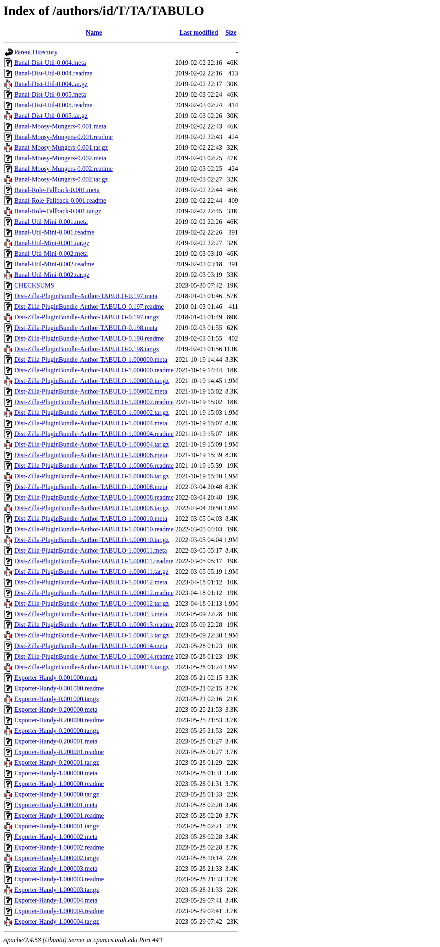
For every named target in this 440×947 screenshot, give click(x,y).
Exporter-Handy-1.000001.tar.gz (56, 826)
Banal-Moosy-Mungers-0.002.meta (60, 158)
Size (231, 32)
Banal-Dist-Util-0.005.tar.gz (51, 115)
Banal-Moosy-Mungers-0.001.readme (63, 136)
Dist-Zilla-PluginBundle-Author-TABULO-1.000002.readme (94, 401)
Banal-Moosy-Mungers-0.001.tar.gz (61, 147)
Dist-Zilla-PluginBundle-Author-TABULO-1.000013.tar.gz (91, 635)
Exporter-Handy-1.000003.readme (59, 879)
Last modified (198, 32)
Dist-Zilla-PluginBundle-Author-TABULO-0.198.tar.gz (86, 348)
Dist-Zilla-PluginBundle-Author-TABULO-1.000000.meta (90, 359)
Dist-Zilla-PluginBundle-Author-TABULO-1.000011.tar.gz (91, 571)
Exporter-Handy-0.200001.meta (55, 741)
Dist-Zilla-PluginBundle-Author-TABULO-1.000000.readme (94, 370)
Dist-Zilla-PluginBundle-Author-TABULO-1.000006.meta (90, 454)
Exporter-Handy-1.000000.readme (59, 783)
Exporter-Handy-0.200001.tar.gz (56, 762)
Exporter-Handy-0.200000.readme (59, 720)
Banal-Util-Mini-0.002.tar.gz (51, 274)
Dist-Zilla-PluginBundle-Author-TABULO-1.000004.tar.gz (91, 444)
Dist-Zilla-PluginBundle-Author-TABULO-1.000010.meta (90, 518)
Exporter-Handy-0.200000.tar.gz (56, 730)
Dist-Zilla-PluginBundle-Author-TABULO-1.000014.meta (90, 645)
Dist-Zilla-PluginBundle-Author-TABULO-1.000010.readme (94, 529)
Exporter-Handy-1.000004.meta (55, 900)
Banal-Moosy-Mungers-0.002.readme (63, 168)
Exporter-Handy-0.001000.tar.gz (56, 698)
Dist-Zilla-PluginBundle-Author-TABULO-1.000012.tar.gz (91, 603)
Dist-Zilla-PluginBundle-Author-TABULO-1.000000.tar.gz (91, 380)
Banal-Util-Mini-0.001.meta (51, 221)
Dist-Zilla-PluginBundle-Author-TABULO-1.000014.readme (94, 656)
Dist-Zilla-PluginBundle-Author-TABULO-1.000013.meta (90, 614)
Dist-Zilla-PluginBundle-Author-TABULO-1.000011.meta (90, 550)
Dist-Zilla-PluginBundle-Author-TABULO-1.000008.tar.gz (91, 507)
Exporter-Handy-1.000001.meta (55, 804)
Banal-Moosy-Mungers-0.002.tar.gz (61, 179)
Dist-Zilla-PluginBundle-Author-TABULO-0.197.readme (89, 306)
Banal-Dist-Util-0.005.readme (53, 105)
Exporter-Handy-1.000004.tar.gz (56, 921)
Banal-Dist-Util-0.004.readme (53, 73)
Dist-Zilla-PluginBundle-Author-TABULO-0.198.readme (89, 338)
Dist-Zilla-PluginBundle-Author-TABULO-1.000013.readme (94, 624)
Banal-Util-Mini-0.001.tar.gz (51, 242)
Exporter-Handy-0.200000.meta (55, 709)
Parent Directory (35, 52)
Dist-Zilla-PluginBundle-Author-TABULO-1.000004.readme (94, 433)
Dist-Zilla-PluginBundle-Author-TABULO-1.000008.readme (94, 497)
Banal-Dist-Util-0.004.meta (50, 62)
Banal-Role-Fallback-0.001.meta (57, 189)
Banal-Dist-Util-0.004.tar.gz (51, 83)
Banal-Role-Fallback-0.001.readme (60, 200)
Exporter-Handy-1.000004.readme (59, 910)
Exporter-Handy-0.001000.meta (55, 677)
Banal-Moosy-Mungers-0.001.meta (60, 126)
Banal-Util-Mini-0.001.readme (54, 232)
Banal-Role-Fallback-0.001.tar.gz (57, 211)
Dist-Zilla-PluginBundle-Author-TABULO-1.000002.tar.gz (91, 412)
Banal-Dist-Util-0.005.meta (50, 94)
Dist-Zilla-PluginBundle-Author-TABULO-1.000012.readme (94, 592)
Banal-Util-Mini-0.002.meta (51, 253)
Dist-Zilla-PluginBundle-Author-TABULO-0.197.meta (85, 295)
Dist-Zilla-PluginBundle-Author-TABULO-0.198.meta (85, 327)
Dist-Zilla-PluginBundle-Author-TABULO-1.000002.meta (90, 391)
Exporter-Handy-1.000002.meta (55, 836)
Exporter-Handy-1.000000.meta (55, 773)
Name (94, 32)
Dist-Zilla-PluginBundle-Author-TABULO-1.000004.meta (90, 423)
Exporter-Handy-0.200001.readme (59, 751)
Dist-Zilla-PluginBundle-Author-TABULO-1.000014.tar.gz (91, 667)
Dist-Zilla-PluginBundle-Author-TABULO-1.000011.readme (94, 561)
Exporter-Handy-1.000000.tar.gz (56, 794)
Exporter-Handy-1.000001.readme (59, 815)
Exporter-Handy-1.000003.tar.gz (56, 889)
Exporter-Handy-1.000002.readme (59, 847)
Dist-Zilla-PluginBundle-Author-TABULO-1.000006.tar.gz (91, 476)
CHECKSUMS (34, 285)
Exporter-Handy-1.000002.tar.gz (56, 857)
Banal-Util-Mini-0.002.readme (54, 264)
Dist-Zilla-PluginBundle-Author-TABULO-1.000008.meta (90, 486)
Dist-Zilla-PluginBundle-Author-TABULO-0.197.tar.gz (86, 317)
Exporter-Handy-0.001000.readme (59, 688)
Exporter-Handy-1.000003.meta (55, 868)
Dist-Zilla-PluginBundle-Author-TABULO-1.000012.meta (90, 582)
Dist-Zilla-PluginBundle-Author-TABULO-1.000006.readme (94, 465)
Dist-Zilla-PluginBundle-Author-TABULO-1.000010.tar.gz (91, 539)
